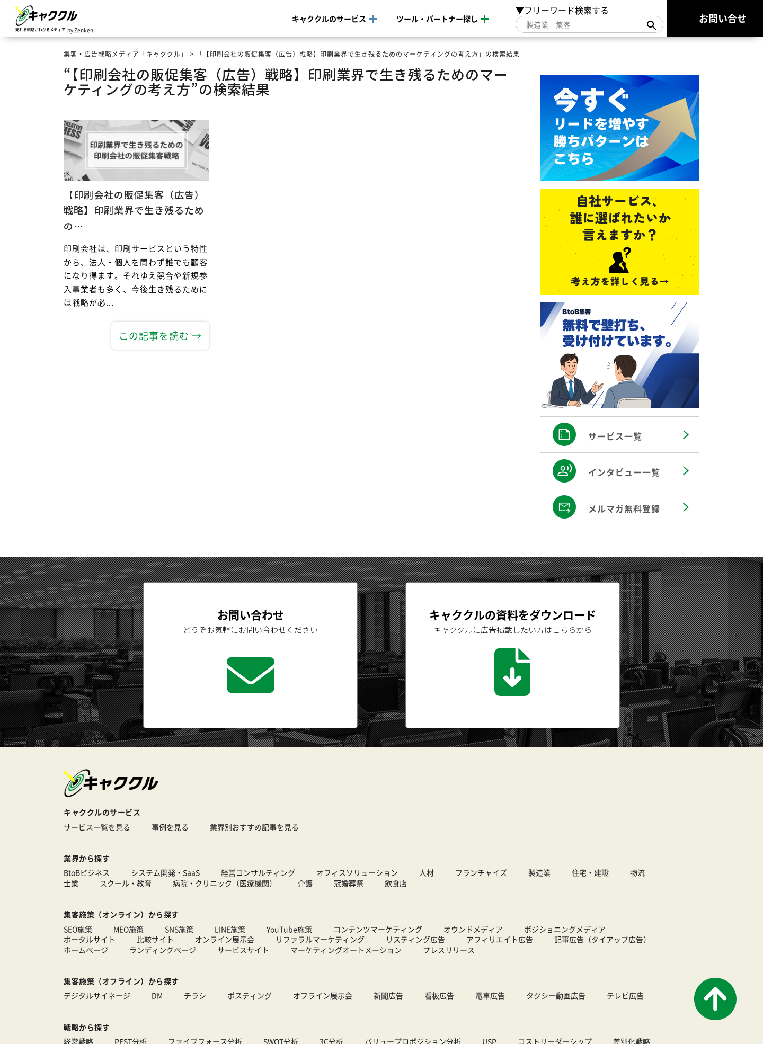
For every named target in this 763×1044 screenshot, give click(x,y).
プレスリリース (449, 950)
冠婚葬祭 (348, 883)
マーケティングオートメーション (346, 950)
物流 (637, 873)
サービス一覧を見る (97, 827)
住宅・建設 (590, 873)
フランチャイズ (481, 873)
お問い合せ (723, 18)
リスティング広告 (415, 940)
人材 (426, 873)
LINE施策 (230, 929)
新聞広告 (388, 996)
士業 (71, 883)
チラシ (195, 996)
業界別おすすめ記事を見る (254, 827)
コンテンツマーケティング (377, 929)
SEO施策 (78, 929)
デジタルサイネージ (97, 996)
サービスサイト (243, 950)
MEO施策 (128, 929)
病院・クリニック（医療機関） (225, 883)
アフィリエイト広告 (499, 940)
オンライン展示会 (224, 940)
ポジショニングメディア (565, 929)
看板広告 (439, 996)
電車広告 (490, 996)
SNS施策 (179, 929)
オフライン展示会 (322, 996)
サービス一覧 (615, 436)
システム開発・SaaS (165, 873)
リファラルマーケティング (320, 940)
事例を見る (170, 827)
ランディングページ (162, 950)
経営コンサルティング (258, 873)
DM (157, 996)
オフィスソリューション (357, 873)
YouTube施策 (289, 929)
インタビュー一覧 (624, 472)
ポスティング (249, 996)
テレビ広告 (625, 996)
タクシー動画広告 (555, 996)
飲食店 (396, 883)
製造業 (539, 873)
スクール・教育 (126, 883)
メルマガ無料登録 (624, 508)
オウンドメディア (473, 929)
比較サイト (155, 940)
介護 (305, 883)
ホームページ (86, 950)
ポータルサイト (90, 940)
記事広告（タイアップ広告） (602, 940)
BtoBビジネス (87, 873)
